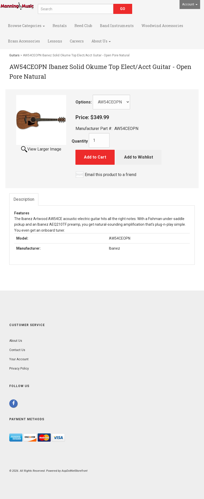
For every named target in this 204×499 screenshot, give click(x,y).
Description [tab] (23, 199)
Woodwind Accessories (162, 25)
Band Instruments (117, 25)
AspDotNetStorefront (74, 470)
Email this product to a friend (110, 174)
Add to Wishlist (138, 157)
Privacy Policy (19, 368)
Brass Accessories (24, 41)
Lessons (55, 41)
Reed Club (83, 25)
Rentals (60, 25)
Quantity (80, 141)
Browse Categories (26, 25)
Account (190, 4)
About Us (101, 41)
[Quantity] (99, 140)
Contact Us (17, 350)
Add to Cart (95, 157)
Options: (83, 102)
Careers (77, 41)
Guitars (14, 55)
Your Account (19, 359)
